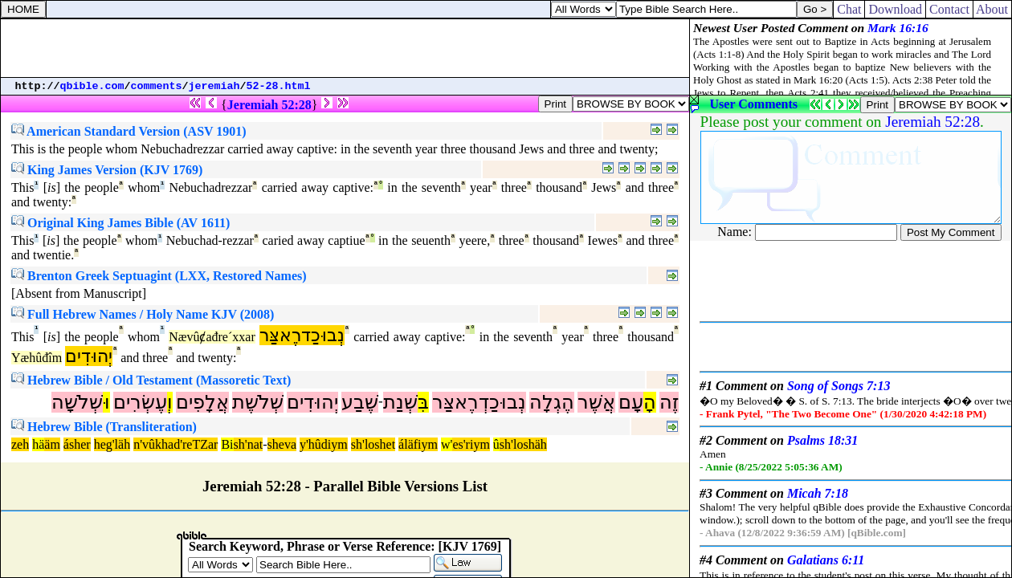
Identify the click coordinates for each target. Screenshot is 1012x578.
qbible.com (92, 86)
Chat (849, 9)
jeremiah (214, 86)
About (992, 9)
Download (895, 9)
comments (156, 86)
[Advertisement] (345, 48)
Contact (949, 9)
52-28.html (279, 86)
